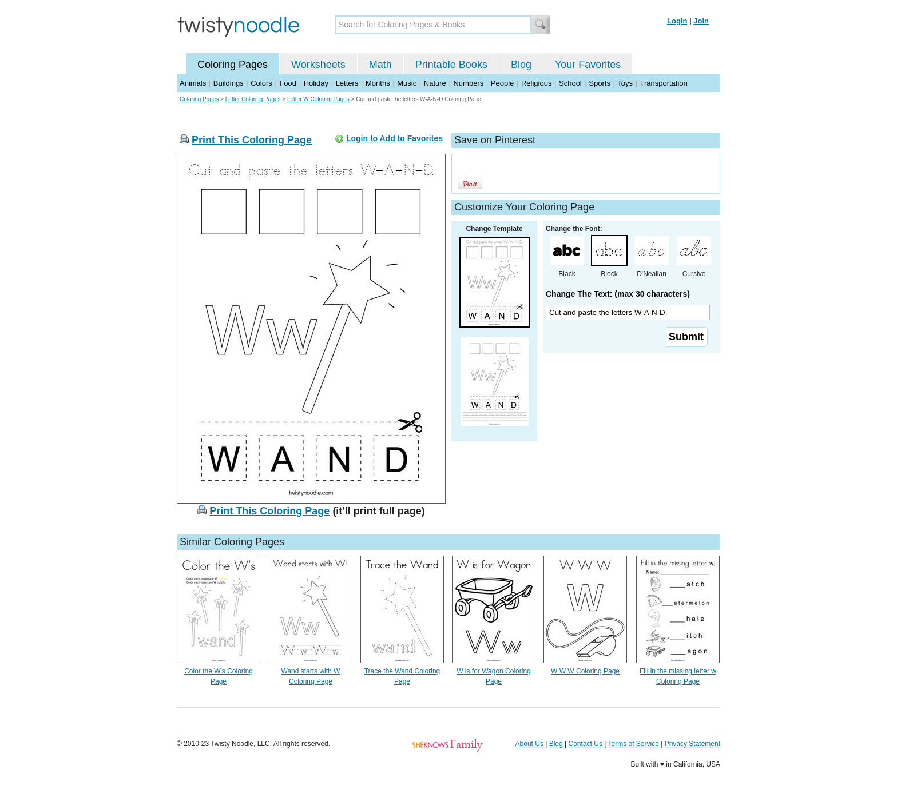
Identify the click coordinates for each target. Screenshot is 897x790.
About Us (529, 744)
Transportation (663, 83)
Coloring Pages (232, 64)
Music (406, 83)
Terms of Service (633, 744)
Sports (599, 83)
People (502, 83)
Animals (193, 83)
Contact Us (585, 744)
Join (701, 21)
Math (380, 64)
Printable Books (451, 64)
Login (677, 21)
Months (378, 83)
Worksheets (318, 64)
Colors (261, 83)
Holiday (316, 83)
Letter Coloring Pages (253, 99)
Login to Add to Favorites (394, 138)
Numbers (468, 83)
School (570, 83)
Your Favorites (588, 64)
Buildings (228, 83)
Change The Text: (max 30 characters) (618, 293)
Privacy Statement (692, 744)
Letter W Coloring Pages (318, 99)
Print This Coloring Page (252, 140)
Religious (536, 83)
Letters (347, 83)
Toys (625, 83)
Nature (435, 83)
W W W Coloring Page (585, 671)
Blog (521, 64)
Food (287, 83)
